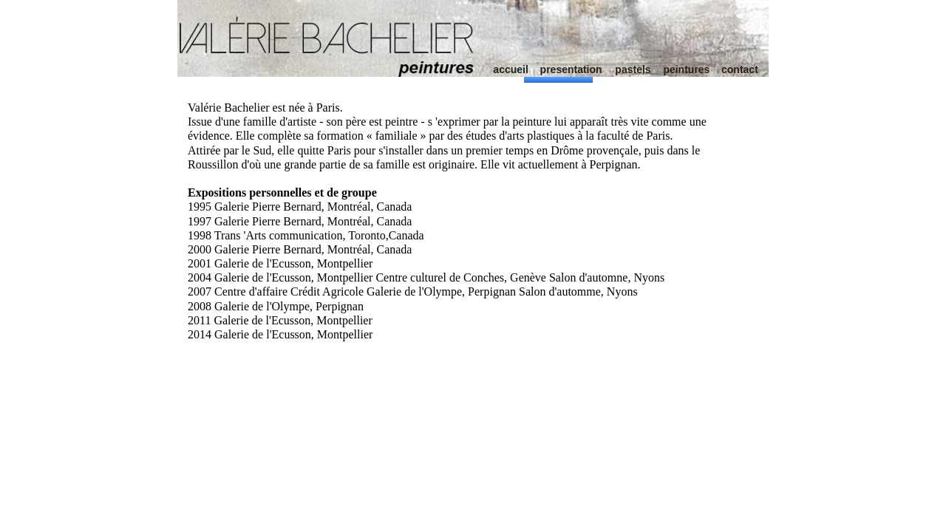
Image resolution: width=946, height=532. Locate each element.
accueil (510, 69)
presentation (571, 69)
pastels (632, 69)
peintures (686, 69)
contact (739, 69)
